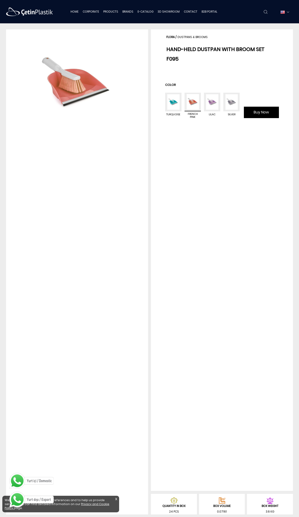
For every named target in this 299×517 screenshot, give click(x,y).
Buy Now (261, 112)
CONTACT (190, 12)
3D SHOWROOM (169, 12)
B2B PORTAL (209, 12)
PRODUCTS (110, 12)
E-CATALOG (145, 12)
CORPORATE (91, 12)
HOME (74, 12)
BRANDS (127, 12)
